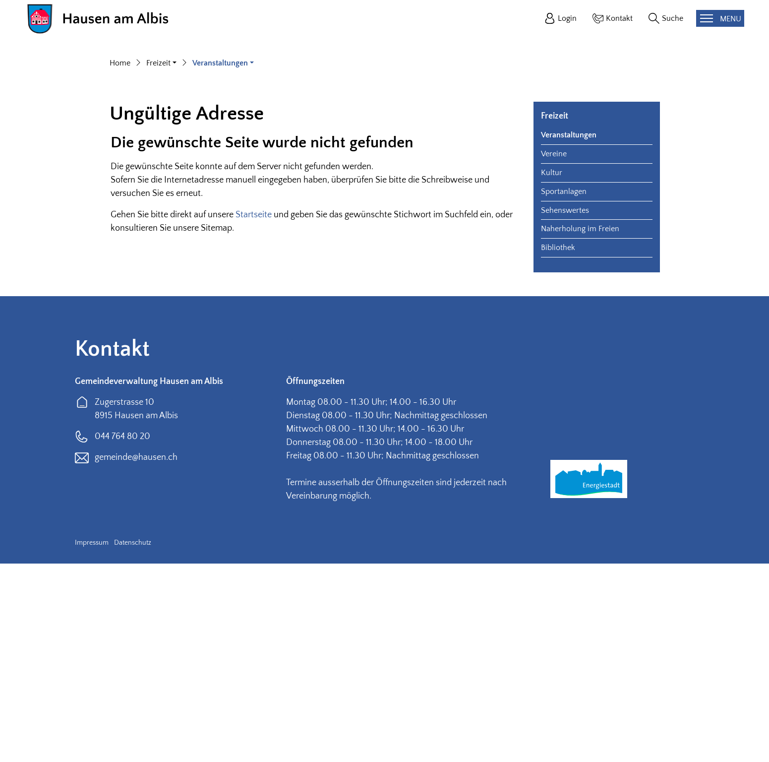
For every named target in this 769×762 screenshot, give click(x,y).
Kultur (551, 371)
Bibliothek (558, 446)
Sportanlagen (564, 389)
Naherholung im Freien (580, 427)
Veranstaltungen (568, 333)
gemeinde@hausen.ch (136, 656)
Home (120, 261)
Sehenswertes (565, 408)
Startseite (254, 413)
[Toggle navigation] (720, 18)
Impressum (92, 741)
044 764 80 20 (122, 635)
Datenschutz (132, 741)
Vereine (554, 352)
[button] (161, 261)
